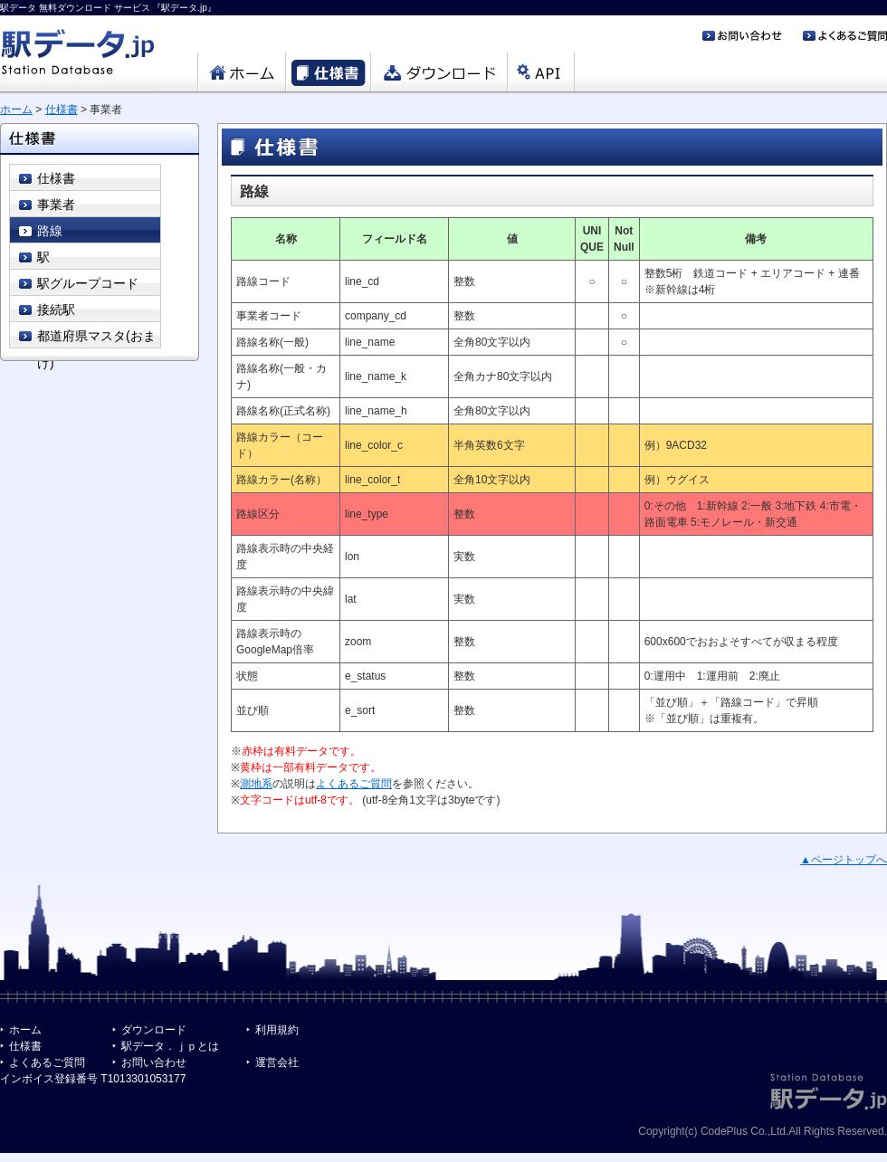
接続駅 (56, 309)
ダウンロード (153, 1030)
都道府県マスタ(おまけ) (96, 338)
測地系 (256, 783)
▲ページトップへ (843, 859)
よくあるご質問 (354, 783)
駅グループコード (87, 283)
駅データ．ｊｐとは (170, 1046)
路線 (49, 231)
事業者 (56, 204)
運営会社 (277, 1062)
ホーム (16, 109)
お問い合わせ (153, 1062)
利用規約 (277, 1030)
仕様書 (61, 109)
